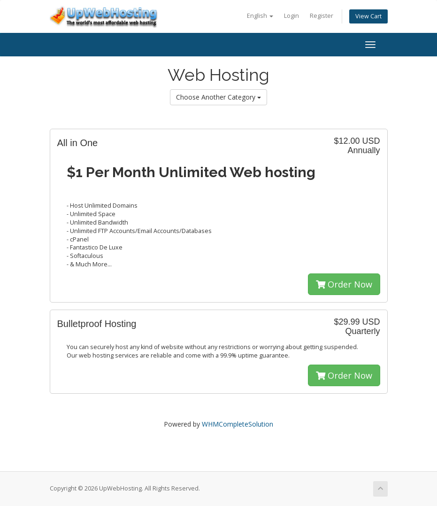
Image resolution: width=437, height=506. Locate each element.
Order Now (344, 284)
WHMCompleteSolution (237, 424)
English (260, 16)
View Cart (368, 16)
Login (291, 16)
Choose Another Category (218, 97)
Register (321, 16)
